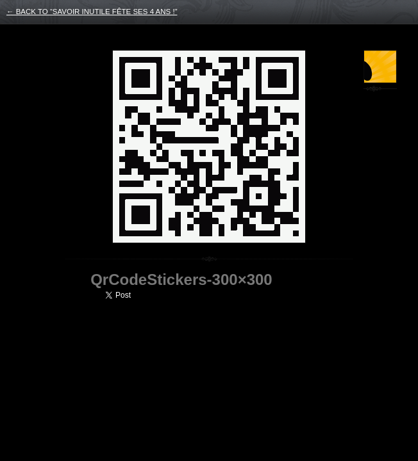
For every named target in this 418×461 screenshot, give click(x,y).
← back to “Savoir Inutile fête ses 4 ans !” (91, 11)
